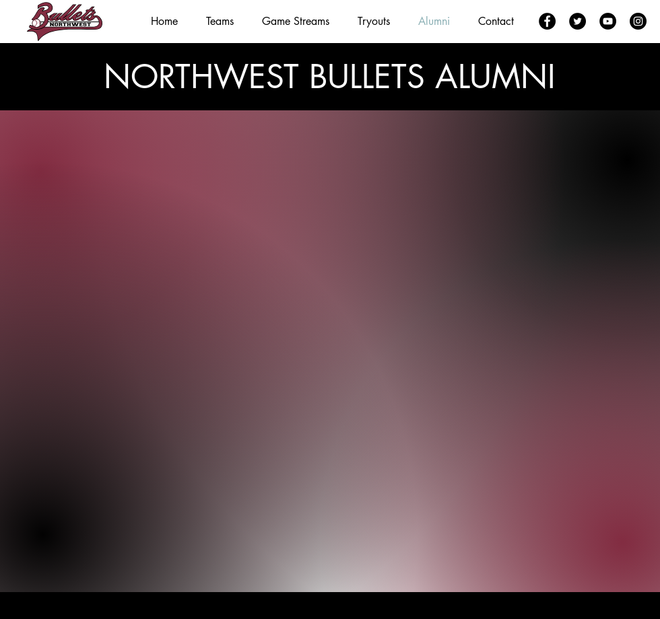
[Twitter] (577, 21)
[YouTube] (607, 21)
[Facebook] (547, 21)
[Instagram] (638, 21)
